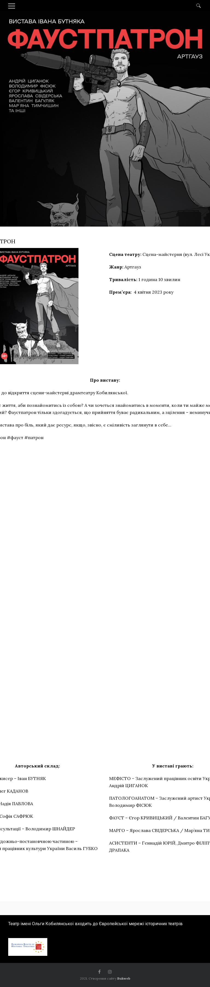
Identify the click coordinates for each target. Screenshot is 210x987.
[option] (105, 159)
